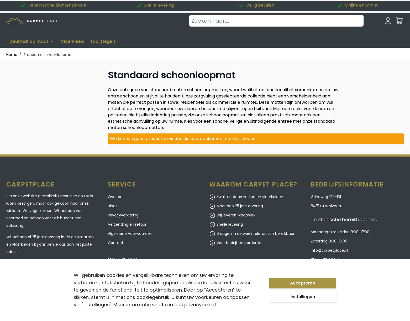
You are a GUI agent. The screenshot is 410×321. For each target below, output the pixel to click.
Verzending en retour (127, 224)
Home (11, 54)
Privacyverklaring (123, 215)
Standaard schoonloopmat (48, 54)
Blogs (112, 206)
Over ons (116, 196)
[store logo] (32, 20)
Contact (115, 242)
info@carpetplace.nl (329, 250)
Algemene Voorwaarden (130, 233)
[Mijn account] (388, 21)
